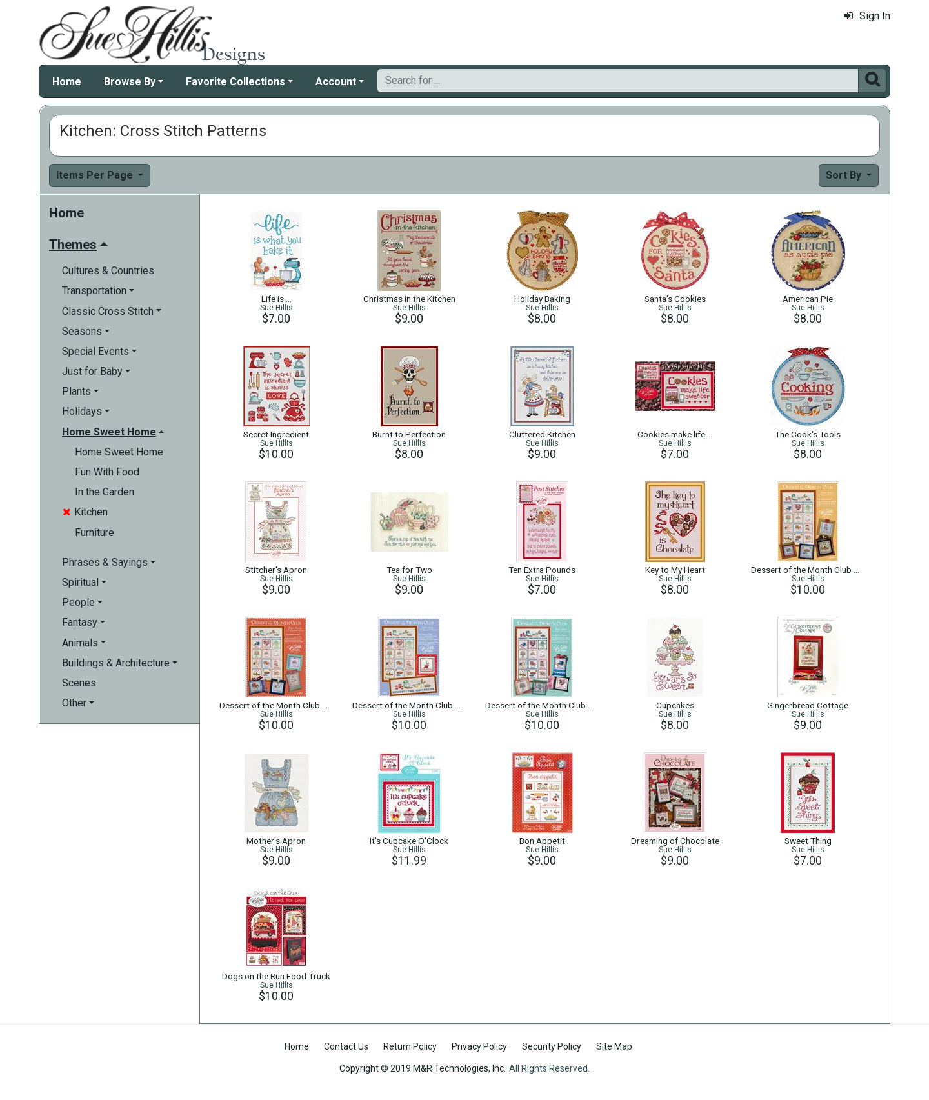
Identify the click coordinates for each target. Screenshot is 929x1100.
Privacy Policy (479, 1046)
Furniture (94, 532)
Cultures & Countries (108, 271)
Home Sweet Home (119, 452)
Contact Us (346, 1046)
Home (66, 81)
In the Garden (104, 492)
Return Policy (410, 1046)
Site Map (614, 1046)
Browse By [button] (129, 81)
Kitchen (85, 512)
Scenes (79, 683)
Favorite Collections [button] (235, 81)
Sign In (867, 16)
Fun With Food (107, 472)
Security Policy (551, 1046)
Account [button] (335, 81)
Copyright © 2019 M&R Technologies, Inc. (422, 1068)
